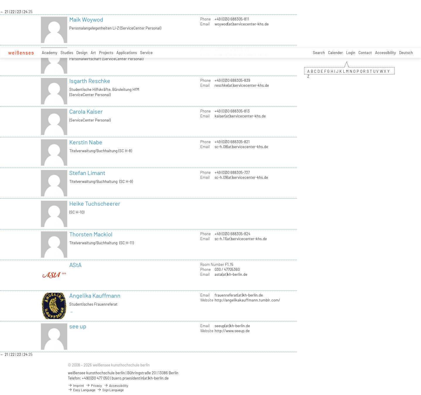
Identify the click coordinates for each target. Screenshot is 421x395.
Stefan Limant (87, 172)
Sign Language (110, 390)
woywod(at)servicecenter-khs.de (242, 24)
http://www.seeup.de (232, 330)
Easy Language (81, 390)
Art (93, 52)
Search (319, 52)
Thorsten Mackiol (91, 234)
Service (146, 52)
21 (7, 11)
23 (19, 11)
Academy (49, 52)
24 (25, 11)
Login (350, 52)
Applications (126, 52)
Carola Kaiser (86, 111)
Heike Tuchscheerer (94, 203)
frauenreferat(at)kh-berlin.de (239, 295)
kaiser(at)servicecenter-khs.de (240, 116)
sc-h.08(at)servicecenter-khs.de (241, 146)
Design (81, 52)
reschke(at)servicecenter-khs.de (242, 85)
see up (77, 326)
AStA (75, 264)
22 (13, 11)
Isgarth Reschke (89, 80)
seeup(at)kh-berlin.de (232, 325)
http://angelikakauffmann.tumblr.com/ (247, 300)
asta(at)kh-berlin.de (231, 274)
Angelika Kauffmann (94, 295)
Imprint (76, 385)
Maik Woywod (86, 19)
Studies (67, 52)
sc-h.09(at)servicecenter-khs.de (241, 177)
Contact (365, 52)
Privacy (94, 385)
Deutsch (406, 52)
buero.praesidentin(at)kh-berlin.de (140, 378)
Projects (106, 52)
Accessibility (385, 52)
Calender (335, 52)
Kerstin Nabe (85, 141)
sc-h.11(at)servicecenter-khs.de (241, 238)
